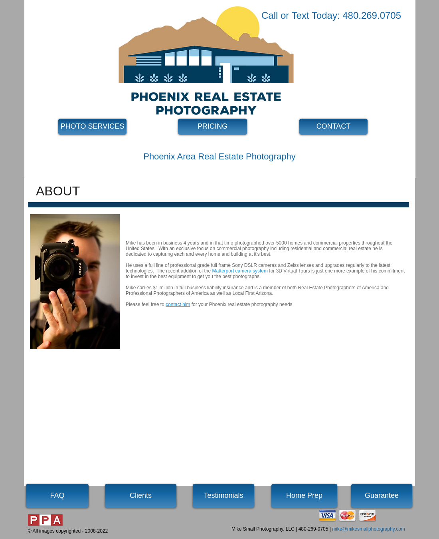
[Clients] (140, 496)
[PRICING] (212, 127)
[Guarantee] (381, 496)
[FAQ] (57, 496)
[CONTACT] (333, 127)
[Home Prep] (304, 496)
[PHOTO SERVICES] (92, 127)
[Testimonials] (223, 496)
